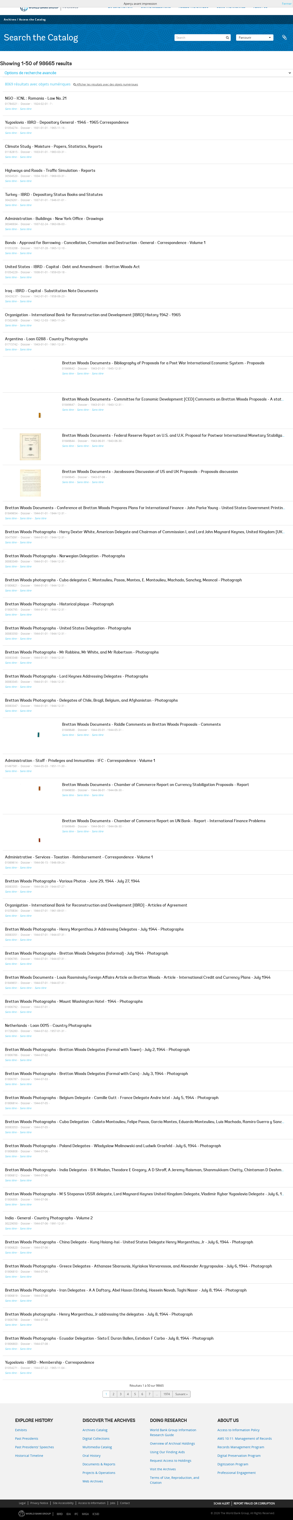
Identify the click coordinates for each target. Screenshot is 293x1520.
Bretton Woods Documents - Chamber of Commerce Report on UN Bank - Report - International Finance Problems (164, 821)
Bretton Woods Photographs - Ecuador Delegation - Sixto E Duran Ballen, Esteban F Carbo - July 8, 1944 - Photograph (109, 1339)
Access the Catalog (32, 19)
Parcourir (255, 38)
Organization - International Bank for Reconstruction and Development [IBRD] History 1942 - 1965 (93, 315)
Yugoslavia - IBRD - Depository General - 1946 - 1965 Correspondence (67, 123)
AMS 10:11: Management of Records (244, 1438)
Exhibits (21, 1430)
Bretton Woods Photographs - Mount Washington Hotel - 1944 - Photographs (74, 1002)
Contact (125, 1503)
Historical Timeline (29, 1455)
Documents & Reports (99, 1464)
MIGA (85, 1514)
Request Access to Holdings (170, 1460)
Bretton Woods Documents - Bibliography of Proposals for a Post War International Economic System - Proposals (163, 363)
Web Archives (93, 1481)
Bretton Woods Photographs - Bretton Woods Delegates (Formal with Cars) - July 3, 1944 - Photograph (96, 1074)
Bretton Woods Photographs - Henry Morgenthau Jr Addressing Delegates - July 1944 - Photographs (94, 930)
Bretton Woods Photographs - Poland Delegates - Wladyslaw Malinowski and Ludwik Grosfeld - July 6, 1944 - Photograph (113, 1146)
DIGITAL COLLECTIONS (156, 7)
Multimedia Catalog (97, 1447)
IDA (68, 1514)
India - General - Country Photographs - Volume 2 (49, 1218)
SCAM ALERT (222, 1503)
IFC (76, 1514)
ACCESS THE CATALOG (193, 7)
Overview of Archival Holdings (172, 1443)
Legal (22, 1503)
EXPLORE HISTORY (120, 7)
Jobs (112, 1503)
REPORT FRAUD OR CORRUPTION (254, 1503)
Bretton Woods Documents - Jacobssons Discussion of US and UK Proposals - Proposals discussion (150, 472)
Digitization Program (232, 1464)
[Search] (202, 37)
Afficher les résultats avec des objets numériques (105, 84)
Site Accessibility (63, 1503)
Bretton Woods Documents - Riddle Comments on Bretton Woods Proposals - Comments (141, 725)
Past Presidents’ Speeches (34, 1447)
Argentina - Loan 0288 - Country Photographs (46, 339)
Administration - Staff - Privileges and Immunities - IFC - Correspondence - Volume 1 (80, 761)
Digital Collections (96, 1438)
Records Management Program (240, 1447)
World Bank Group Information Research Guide (173, 1432)
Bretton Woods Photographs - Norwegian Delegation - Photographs (65, 556)
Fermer (287, 4)
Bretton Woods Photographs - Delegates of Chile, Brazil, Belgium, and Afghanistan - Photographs (91, 701)
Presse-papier (284, 37)
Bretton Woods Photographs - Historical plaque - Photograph (59, 604)
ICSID (95, 1514)
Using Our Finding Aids (167, 1452)
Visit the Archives (163, 1469)
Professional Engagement (236, 1473)
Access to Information (91, 1503)
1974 (166, 1394)
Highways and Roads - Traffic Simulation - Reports (50, 171)
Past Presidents (26, 1438)
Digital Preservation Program (239, 1455)
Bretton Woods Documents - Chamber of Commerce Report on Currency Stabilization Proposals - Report (155, 785)
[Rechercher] (227, 37)
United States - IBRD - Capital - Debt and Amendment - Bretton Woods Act (72, 267)
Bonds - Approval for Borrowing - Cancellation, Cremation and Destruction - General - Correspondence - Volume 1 (105, 243)
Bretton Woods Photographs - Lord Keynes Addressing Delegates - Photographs (76, 677)
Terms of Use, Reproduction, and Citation (174, 1480)
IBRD (60, 1514)
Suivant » (181, 1394)
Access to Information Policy (238, 1430)
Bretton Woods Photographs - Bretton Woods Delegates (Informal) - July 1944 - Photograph (86, 954)
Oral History (92, 1455)
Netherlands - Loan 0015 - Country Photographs (48, 1026)
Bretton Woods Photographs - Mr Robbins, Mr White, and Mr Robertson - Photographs (82, 653)
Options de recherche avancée (30, 72)
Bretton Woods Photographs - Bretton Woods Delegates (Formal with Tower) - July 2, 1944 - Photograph (97, 1050)
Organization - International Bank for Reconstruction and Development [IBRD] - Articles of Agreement (96, 906)
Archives (10, 19)
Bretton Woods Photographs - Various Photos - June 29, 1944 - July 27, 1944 (72, 882)
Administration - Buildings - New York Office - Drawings (54, 219)
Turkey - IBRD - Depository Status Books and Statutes (54, 195)
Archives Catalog (95, 1430)
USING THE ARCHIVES (231, 7)
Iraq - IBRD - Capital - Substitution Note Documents (51, 291)
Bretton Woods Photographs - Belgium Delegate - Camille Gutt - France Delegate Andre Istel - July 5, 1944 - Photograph (112, 1098)
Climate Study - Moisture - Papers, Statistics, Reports (53, 147)
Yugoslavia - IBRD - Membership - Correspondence (49, 1363)
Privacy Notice (39, 1503)
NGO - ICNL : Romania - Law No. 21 (36, 99)
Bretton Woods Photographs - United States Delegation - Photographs (68, 629)
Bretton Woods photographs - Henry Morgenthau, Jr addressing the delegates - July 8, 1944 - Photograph (99, 1315)
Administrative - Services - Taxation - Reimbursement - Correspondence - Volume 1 (79, 857)
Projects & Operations (99, 1473)
